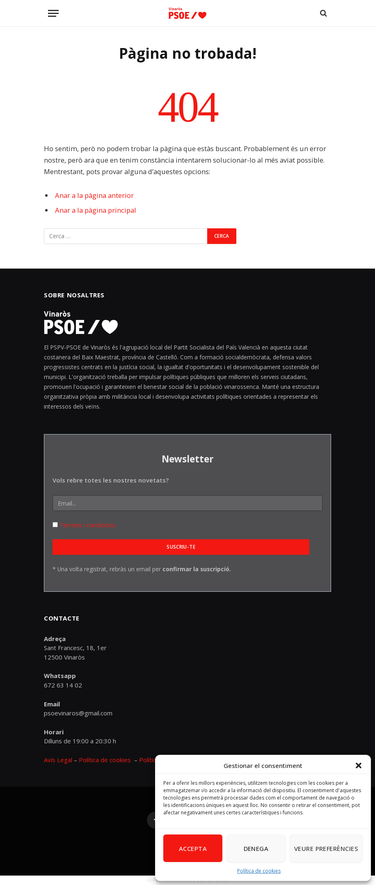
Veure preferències (326, 848)
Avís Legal (59, 760)
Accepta (193, 848)
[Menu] (53, 13)
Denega (256, 848)
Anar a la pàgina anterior (94, 195)
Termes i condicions (87, 525)
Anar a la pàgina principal (95, 210)
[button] (358, 765)
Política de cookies (259, 870)
